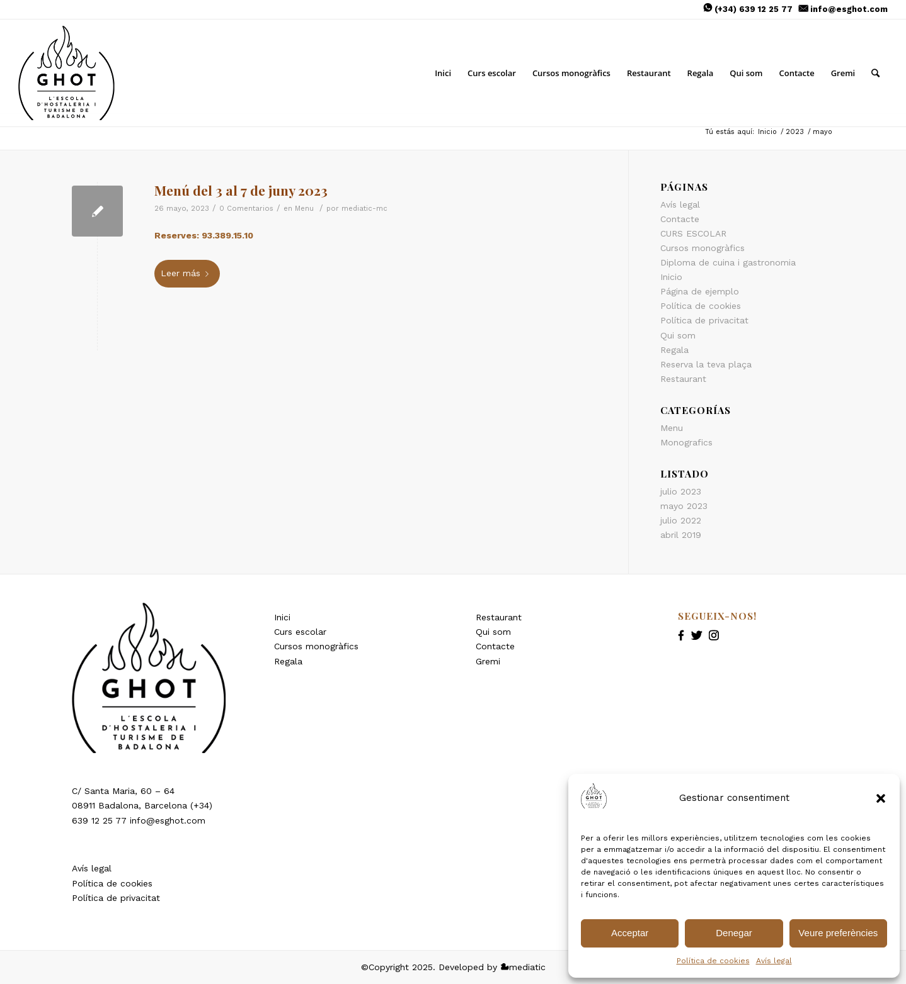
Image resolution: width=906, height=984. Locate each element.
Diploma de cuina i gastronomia (728, 262)
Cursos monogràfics (702, 248)
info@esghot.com (849, 9)
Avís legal (92, 868)
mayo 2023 (684, 506)
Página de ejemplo (699, 291)
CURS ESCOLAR (693, 233)
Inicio (767, 132)
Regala (674, 350)
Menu (304, 208)
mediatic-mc (364, 208)
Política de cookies (713, 960)
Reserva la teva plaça (706, 364)
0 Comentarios (246, 208)
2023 (795, 132)
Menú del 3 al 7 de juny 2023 (241, 190)
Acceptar (629, 932)
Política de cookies (112, 883)
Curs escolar (300, 632)
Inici (282, 617)
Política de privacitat (704, 320)
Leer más (187, 273)
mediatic (523, 967)
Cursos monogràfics (316, 646)
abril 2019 (680, 535)
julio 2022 (680, 520)
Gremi (488, 661)
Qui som (678, 335)
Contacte (679, 219)
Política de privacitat (116, 898)
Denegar (734, 932)
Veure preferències (838, 932)
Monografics (686, 442)
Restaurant (683, 379)
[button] (880, 798)
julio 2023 (680, 491)
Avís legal (774, 960)
